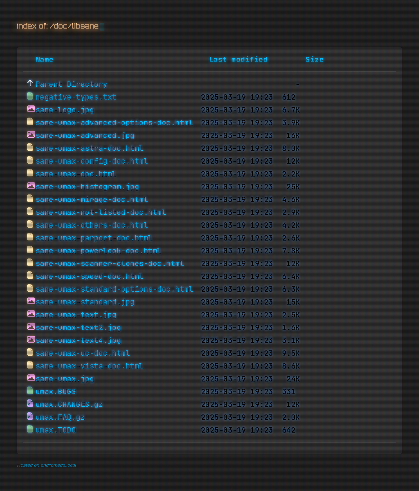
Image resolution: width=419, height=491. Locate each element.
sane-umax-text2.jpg (78, 328)
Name (44, 60)
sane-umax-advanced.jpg (85, 136)
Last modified (238, 60)
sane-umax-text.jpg (76, 315)
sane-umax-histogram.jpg (87, 187)
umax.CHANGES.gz (69, 405)
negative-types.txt (76, 97)
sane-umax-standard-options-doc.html (114, 289)
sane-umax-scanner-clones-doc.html (109, 264)
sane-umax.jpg (64, 379)
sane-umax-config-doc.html (91, 161)
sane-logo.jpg (64, 110)
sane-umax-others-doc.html (91, 225)
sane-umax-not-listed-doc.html (100, 212)
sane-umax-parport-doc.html (94, 238)
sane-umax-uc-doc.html (82, 353)
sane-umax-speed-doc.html (89, 276)
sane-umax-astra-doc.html (89, 148)
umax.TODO (55, 430)
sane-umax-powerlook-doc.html (98, 251)
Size (315, 60)
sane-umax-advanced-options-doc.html (114, 123)
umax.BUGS (55, 392)
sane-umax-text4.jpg (78, 340)
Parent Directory (71, 84)
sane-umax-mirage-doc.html (91, 200)
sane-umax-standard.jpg (85, 302)
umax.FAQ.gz (60, 417)
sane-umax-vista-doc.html (89, 366)
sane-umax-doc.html (76, 174)
